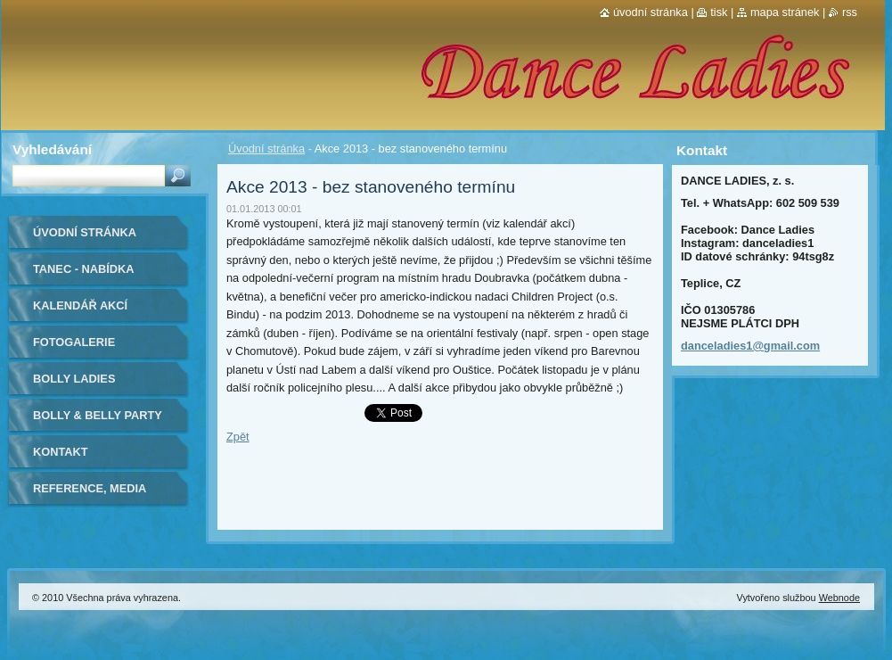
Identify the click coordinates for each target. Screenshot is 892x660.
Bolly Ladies (74, 378)
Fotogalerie (74, 342)
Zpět (238, 436)
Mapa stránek (785, 12)
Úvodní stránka (266, 148)
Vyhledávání (52, 149)
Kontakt (60, 451)
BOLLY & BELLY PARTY (97, 415)
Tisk (718, 12)
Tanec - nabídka (84, 269)
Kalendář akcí (80, 305)
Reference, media (89, 488)
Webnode (839, 597)
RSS (849, 12)
